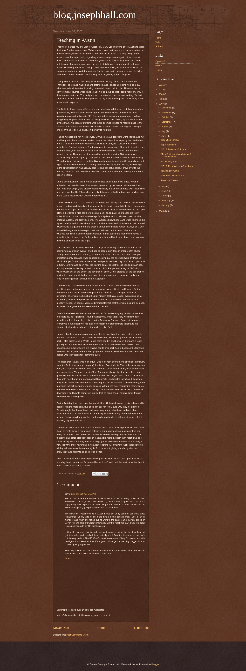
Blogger (155, 664)
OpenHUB (160, 61)
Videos (158, 42)
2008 (161, 99)
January (165, 205)
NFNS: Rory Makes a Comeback (177, 166)
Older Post (141, 628)
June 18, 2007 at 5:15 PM (83, 494)
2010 (161, 89)
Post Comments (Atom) (77, 634)
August (165, 126)
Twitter (158, 70)
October (165, 117)
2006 (161, 211)
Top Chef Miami (168, 144)
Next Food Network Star (172, 175)
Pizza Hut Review (169, 180)
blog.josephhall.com (94, 14)
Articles (159, 46)
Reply (67, 558)
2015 (161, 85)
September (167, 122)
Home (101, 628)
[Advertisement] (92, 652)
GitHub (158, 65)
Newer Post (61, 628)
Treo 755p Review (170, 140)
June (164, 136)
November (166, 112)
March (164, 195)
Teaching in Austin (170, 170)
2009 (161, 94)
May (163, 186)
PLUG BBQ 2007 (169, 161)
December (166, 107)
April (163, 191)
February (166, 200)
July (163, 131)
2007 (161, 103)
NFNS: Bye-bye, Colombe (173, 149)
